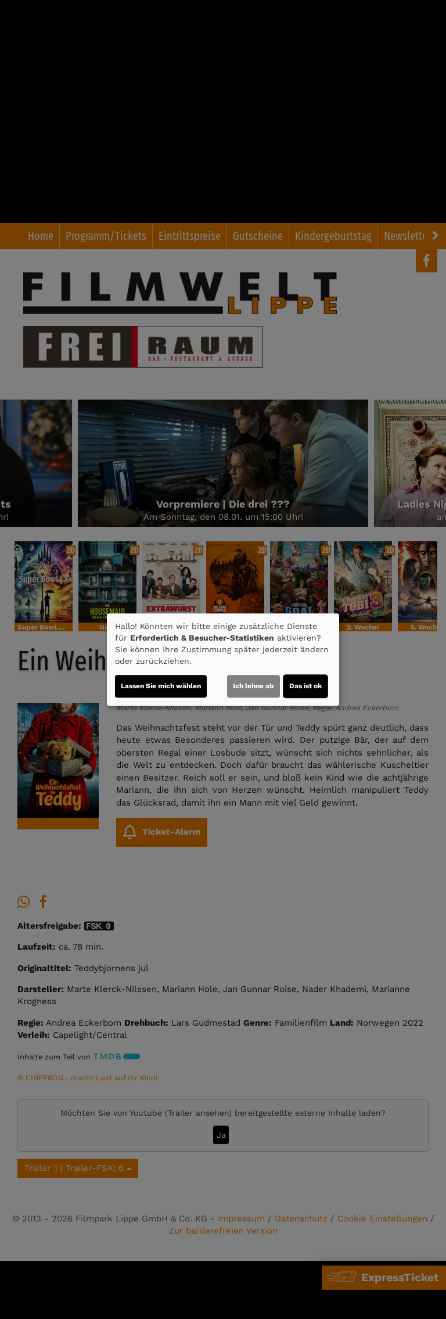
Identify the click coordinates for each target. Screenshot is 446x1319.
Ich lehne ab (253, 686)
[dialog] (223, 659)
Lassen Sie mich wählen (161, 686)
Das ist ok (305, 686)
